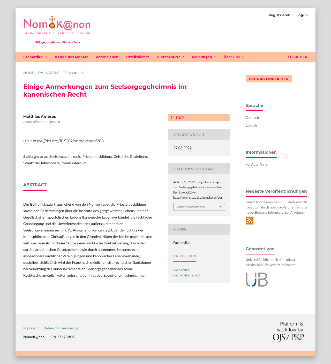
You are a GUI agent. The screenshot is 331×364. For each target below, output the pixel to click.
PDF (179, 117)
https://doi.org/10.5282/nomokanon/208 (68, 141)
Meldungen (202, 57)
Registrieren (279, 15)
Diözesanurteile (171, 57)
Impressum (32, 328)
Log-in (302, 15)
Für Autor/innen (257, 164)
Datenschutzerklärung (60, 328)
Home (28, 73)
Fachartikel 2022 (186, 275)
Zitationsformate (191, 207)
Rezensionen (107, 57)
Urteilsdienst (137, 57)
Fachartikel (33, 57)
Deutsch (252, 117)
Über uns (232, 57)
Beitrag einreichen (269, 79)
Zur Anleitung (294, 212)
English (251, 125)
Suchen (298, 57)
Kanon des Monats (71, 57)
